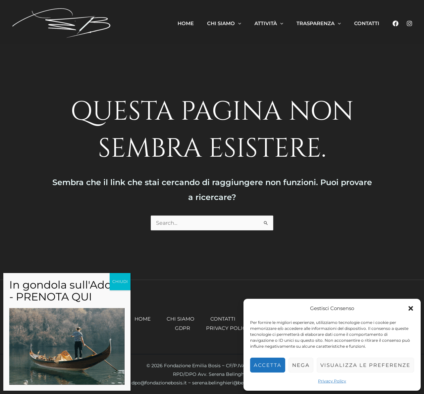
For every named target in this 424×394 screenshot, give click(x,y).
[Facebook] (395, 23)
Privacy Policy (332, 380)
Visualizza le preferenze (365, 365)
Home (142, 319)
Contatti (223, 319)
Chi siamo (180, 319)
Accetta (268, 365)
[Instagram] (409, 23)
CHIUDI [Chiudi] (120, 281)
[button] (410, 308)
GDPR (182, 328)
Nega (301, 365)
